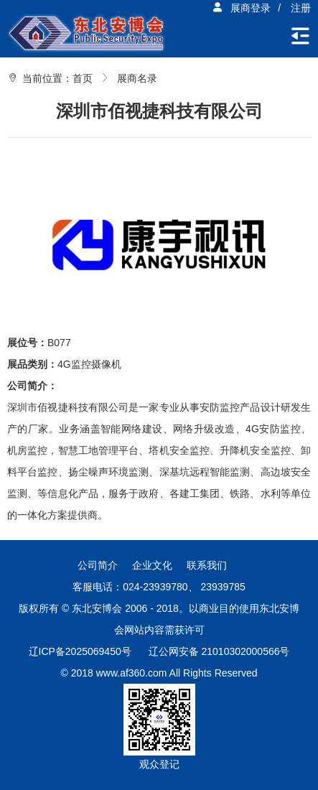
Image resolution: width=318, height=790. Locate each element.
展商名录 (137, 78)
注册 (301, 8)
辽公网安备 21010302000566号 (219, 651)
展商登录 (241, 8)
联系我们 (207, 565)
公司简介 (98, 565)
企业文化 (152, 565)
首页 (83, 78)
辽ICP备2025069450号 (80, 651)
